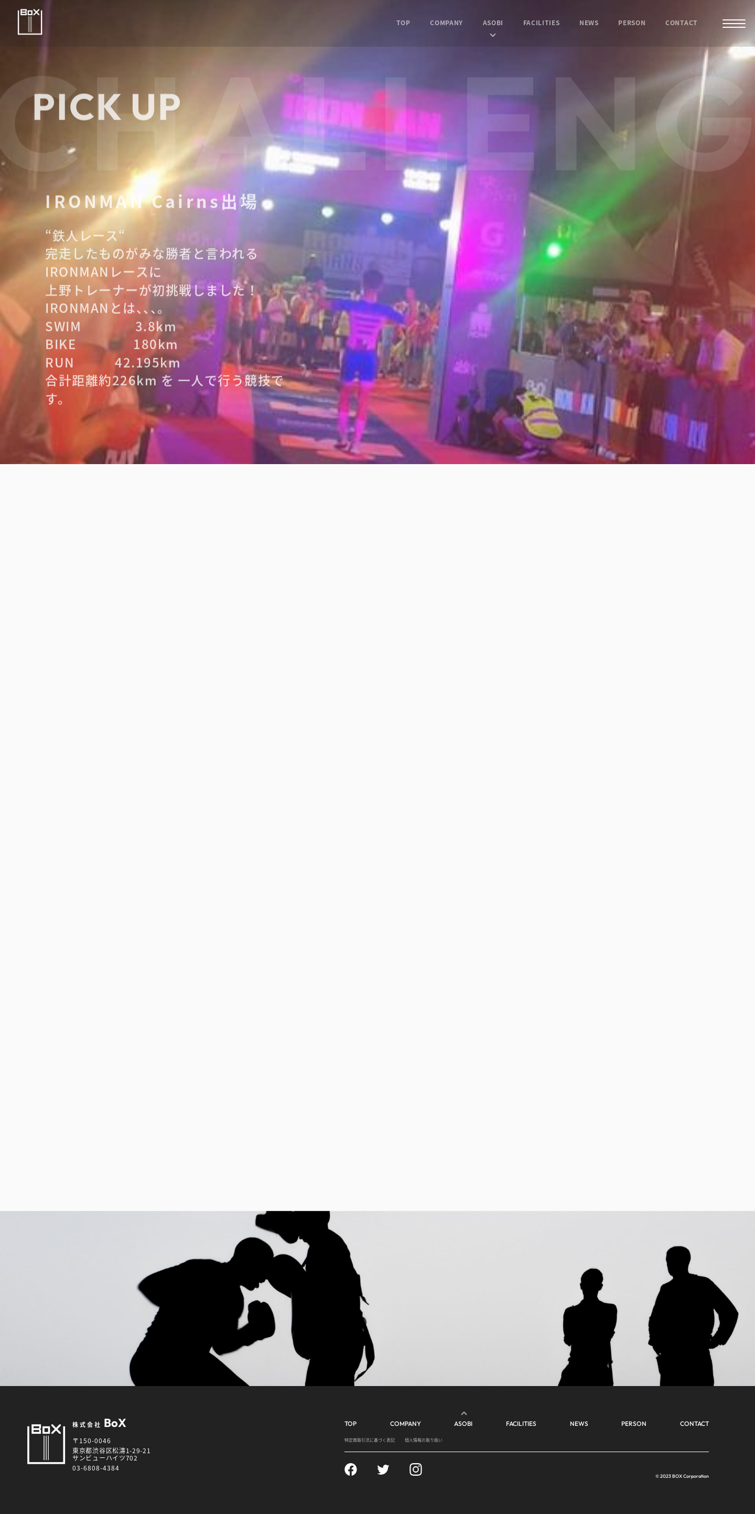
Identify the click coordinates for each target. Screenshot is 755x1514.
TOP (403, 22)
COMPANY (446, 22)
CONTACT (681, 22)
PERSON (631, 22)
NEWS (589, 22)
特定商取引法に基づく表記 (369, 1440)
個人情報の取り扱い (424, 1440)
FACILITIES (541, 22)
